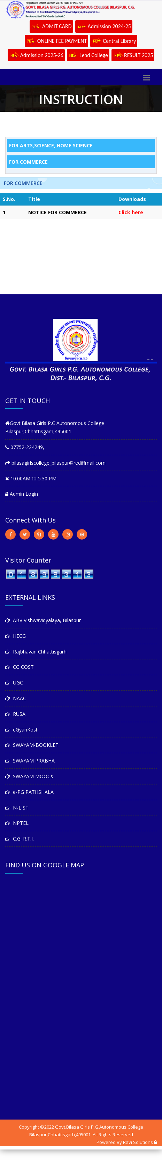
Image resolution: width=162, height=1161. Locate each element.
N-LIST (17, 807)
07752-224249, (24, 447)
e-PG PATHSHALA (29, 792)
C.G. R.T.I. (19, 838)
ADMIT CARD (51, 27)
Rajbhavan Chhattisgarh (36, 651)
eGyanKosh (22, 729)
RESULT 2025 (133, 56)
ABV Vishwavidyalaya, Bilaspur (43, 620)
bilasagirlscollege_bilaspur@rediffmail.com (55, 462)
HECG (15, 636)
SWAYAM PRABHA (30, 760)
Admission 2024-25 (104, 27)
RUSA (15, 714)
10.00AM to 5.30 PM (30, 478)
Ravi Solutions (138, 1142)
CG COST (19, 667)
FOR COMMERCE (28, 161)
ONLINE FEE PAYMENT (56, 41)
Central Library (114, 41)
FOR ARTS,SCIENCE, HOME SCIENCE (51, 145)
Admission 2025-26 (36, 56)
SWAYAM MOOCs (29, 776)
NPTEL (17, 823)
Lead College (88, 56)
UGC (14, 682)
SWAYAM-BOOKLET (32, 745)
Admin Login (21, 493)
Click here (130, 212)
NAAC (15, 698)
